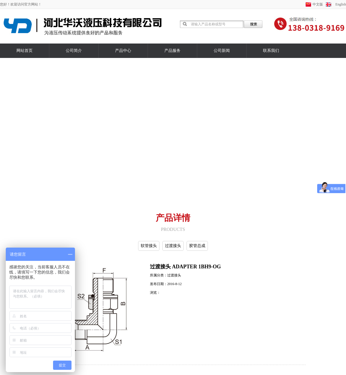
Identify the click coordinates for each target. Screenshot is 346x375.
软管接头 (149, 246)
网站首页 (24, 50)
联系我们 (271, 50)
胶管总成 (197, 246)
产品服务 (172, 50)
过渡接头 (173, 246)
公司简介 (74, 50)
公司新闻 (222, 50)
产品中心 (123, 50)
